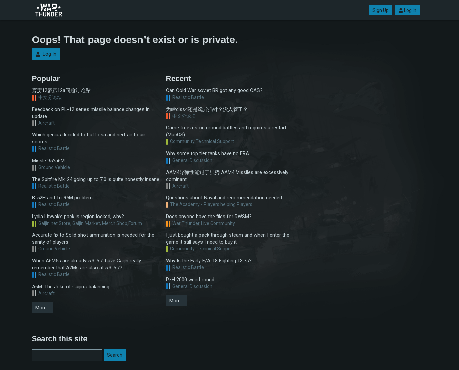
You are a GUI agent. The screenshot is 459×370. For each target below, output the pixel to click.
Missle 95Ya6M (48, 161)
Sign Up (380, 10)
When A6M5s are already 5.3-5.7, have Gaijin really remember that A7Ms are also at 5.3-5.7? (86, 264)
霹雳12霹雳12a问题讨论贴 (61, 90)
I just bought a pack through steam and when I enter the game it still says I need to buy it (227, 238)
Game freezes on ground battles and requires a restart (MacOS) (226, 131)
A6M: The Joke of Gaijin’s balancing (70, 287)
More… (42, 308)
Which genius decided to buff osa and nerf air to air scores (88, 138)
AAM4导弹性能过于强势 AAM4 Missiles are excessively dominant (227, 175)
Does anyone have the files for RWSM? (209, 216)
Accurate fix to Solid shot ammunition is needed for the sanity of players (93, 238)
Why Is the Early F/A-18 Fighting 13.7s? (209, 261)
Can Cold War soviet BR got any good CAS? (214, 90)
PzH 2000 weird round (190, 279)
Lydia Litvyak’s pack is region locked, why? (78, 216)
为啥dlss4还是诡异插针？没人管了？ (207, 109)
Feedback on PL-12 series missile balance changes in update (91, 112)
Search (114, 355)
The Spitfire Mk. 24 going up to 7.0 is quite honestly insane (95, 179)
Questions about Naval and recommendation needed (224, 198)
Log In (407, 10)
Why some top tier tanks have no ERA (207, 153)
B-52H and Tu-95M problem (62, 198)
